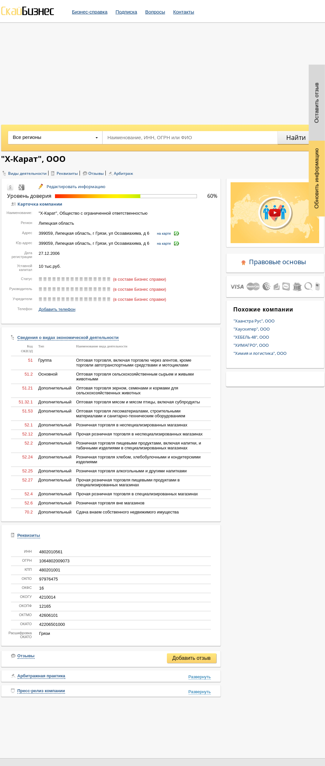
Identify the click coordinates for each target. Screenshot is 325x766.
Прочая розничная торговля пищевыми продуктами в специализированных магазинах (128, 482)
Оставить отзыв (317, 103)
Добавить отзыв (191, 658)
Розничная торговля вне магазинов (110, 503)
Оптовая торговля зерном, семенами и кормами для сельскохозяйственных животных (127, 390)
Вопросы (155, 12)
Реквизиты (67, 173)
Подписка (126, 12)
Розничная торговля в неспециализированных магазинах (131, 424)
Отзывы (96, 173)
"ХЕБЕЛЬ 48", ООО (251, 337)
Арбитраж (123, 173)
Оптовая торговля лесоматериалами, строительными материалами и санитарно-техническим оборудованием (130, 413)
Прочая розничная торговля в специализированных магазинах (137, 493)
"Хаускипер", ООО (251, 329)
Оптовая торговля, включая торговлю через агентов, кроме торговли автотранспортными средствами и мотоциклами (133, 362)
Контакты (183, 12)
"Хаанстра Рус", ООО (254, 321)
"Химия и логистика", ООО (260, 353)
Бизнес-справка (90, 12)
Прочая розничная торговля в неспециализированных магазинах (139, 434)
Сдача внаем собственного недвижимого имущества (127, 512)
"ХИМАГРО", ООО (251, 345)
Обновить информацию (317, 178)
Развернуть (200, 676)
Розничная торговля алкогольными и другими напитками (131, 470)
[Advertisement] (162, 71)
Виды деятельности (27, 173)
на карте (164, 233)
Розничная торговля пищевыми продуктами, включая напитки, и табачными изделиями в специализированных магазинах (138, 445)
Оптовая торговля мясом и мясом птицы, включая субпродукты (138, 402)
